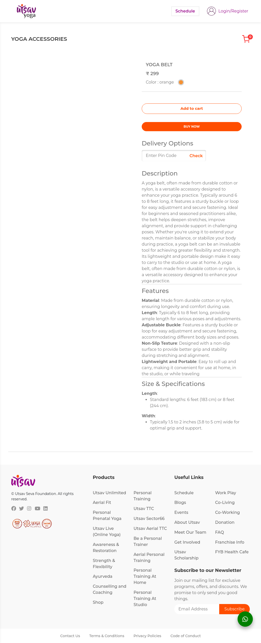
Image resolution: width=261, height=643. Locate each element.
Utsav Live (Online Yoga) (107, 531)
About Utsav (187, 522)
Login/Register (233, 11)
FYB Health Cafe (232, 552)
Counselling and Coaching (109, 589)
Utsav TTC (144, 508)
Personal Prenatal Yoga (107, 515)
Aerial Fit (102, 502)
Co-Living (225, 502)
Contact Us (70, 636)
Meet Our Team (190, 532)
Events (181, 512)
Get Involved (187, 542)
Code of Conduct (186, 636)
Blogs (180, 502)
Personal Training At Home (145, 576)
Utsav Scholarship (186, 555)
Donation (224, 522)
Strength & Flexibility (104, 563)
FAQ (219, 532)
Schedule (184, 492)
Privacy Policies (147, 636)
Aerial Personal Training (149, 557)
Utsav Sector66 (149, 518)
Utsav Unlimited (109, 492)
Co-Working (227, 512)
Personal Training (143, 495)
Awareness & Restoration (106, 547)
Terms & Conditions (106, 636)
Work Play (225, 492)
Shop (98, 602)
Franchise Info (229, 542)
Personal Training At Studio (145, 598)
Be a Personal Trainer (148, 541)
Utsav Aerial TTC (150, 528)
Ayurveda (102, 576)
